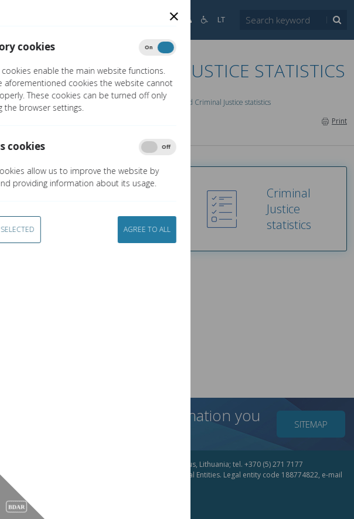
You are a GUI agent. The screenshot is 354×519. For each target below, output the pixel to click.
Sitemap (311, 424)
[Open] (23, 20)
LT (221, 20)
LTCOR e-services (119, 102)
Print (334, 121)
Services (65, 102)
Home (29, 102)
